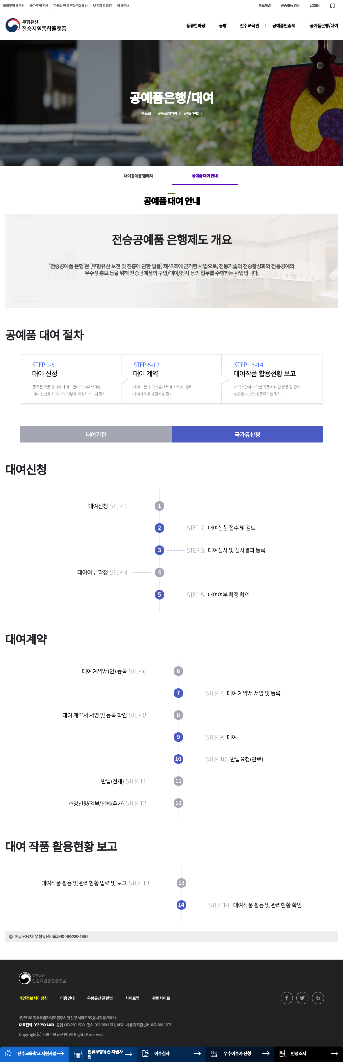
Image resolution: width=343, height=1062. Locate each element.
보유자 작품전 (102, 5)
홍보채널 (264, 5)
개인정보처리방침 (33, 998)
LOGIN (314, 5)
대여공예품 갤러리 (138, 176)
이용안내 (123, 5)
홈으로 (146, 113)
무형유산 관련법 (100, 998)
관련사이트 (161, 998)
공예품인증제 (283, 25)
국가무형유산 (39, 5)
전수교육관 (249, 25)
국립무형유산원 (13, 5)
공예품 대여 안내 (205, 175)
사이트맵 (132, 998)
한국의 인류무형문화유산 (70, 5)
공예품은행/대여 (324, 25)
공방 (222, 25)
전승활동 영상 (290, 5)
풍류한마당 (195, 25)
